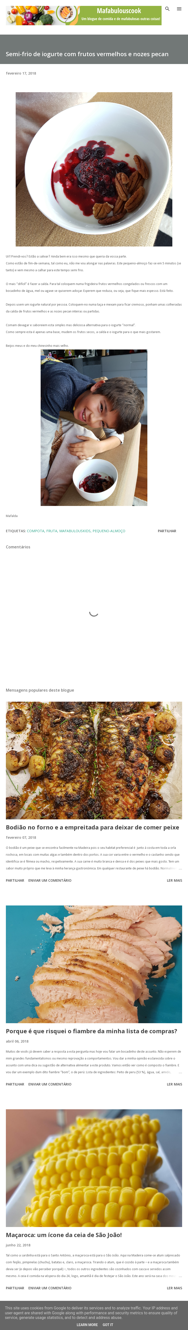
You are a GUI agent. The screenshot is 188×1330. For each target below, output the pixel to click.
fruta (51, 531)
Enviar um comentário (49, 880)
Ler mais (174, 880)
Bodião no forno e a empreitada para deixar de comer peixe (92, 827)
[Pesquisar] (167, 9)
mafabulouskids (75, 531)
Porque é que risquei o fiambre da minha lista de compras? (91, 1031)
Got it (108, 1325)
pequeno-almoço (109, 531)
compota (35, 531)
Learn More (87, 1325)
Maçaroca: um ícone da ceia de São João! (64, 1235)
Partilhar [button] (167, 531)
